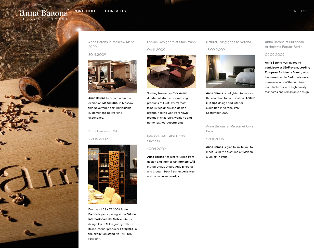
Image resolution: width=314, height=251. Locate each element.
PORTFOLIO (84, 11)
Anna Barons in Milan (104, 131)
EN (294, 11)
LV (303, 11)
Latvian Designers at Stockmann (171, 42)
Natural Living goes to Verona (228, 42)
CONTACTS (115, 11)
